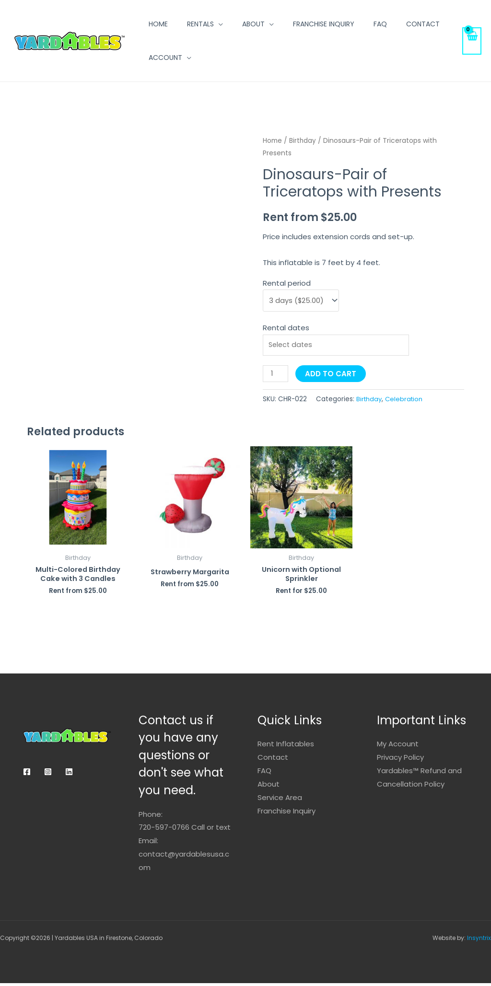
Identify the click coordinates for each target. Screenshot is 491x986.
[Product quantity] (276, 376)
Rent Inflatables (285, 747)
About (253, 24)
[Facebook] (27, 774)
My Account (398, 747)
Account (165, 57)
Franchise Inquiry (323, 24)
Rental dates (286, 328)
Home (158, 24)
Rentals (200, 24)
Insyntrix (479, 941)
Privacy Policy (400, 760)
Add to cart (331, 376)
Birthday (302, 140)
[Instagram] (48, 774)
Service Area (279, 800)
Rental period (287, 283)
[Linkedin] (69, 774)
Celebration (405, 401)
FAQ (380, 24)
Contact (423, 24)
